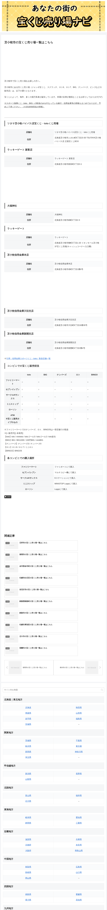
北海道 (8, 496)
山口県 (79, 815)
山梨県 (28, 722)
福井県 (79, 738)
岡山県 (28, 821)
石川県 (28, 744)
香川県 (28, 842)
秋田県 (79, 650)
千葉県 (79, 683)
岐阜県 (28, 760)
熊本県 (28, 875)
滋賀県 (28, 782)
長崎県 (28, 870)
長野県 (79, 716)
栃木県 (28, 689)
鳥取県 (28, 809)
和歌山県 (79, 793)
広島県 (79, 809)
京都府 (28, 787)
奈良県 (79, 787)
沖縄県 (79, 875)
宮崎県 (79, 864)
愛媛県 (79, 837)
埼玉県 (28, 700)
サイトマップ (9, 883)
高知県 (79, 842)
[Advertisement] (53, 61)
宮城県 (28, 667)
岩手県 (28, 661)
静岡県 (28, 765)
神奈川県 (79, 694)
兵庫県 (79, 782)
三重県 (79, 765)
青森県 (28, 656)
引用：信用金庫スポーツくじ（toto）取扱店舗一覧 (28, 358)
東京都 (79, 689)
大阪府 (28, 793)
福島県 (79, 661)
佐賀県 (28, 864)
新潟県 (28, 716)
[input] (53, 632)
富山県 (28, 738)
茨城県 (28, 683)
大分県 (79, 859)
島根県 (28, 815)
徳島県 (28, 837)
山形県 (79, 656)
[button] (102, 632)
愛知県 (79, 760)
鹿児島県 (79, 870)
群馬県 (28, 694)
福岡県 (28, 859)
